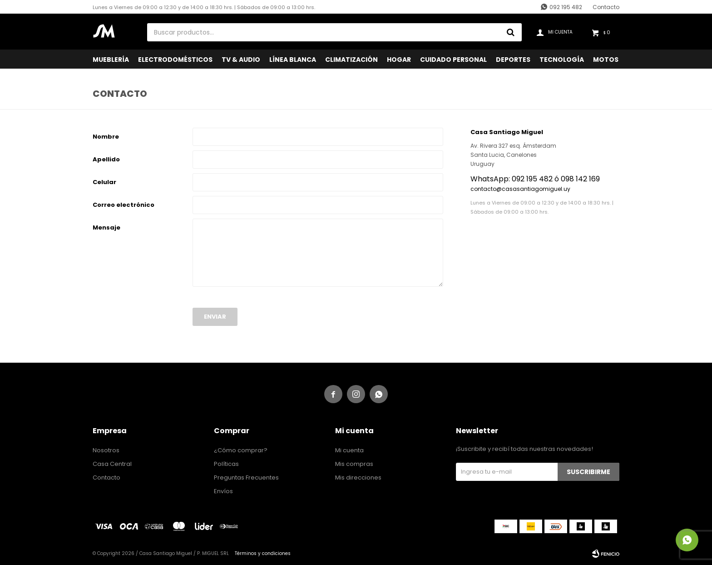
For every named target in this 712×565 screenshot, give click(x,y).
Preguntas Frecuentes (246, 477)
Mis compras (354, 464)
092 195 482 (565, 7)
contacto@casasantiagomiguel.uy (520, 189)
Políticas (226, 464)
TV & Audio (241, 59)
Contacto (606, 7)
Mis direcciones (358, 477)
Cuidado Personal (453, 59)
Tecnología (561, 59)
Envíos (223, 491)
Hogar (399, 59)
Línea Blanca (292, 59)
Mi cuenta (349, 450)
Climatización (351, 59)
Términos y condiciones (263, 553)
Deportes (513, 59)
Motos (605, 59)
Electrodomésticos (175, 59)
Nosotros (106, 450)
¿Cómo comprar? (240, 450)
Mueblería (111, 59)
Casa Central (112, 464)
